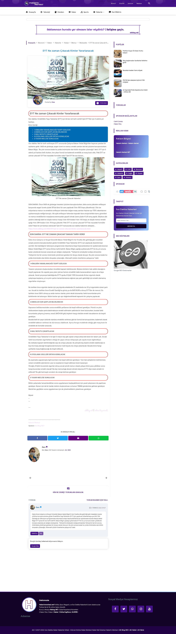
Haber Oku (43, 612)
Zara (43, 447)
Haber (50, 612)
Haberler (120, 173)
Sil (41, 533)
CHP (129, 169)
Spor (119, 177)
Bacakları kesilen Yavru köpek (132, 70)
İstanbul (128, 177)
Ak (66, 450)
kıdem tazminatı (101, 410)
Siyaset (140, 173)
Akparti (119, 169)
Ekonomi (139, 169)
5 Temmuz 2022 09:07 (98, 508)
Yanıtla (34, 533)
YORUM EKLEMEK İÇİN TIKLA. (97, 500)
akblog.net (89, 410)
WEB (68, 450)
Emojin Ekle (35, 546)
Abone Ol (131, 226)
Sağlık (130, 173)
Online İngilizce (65, 612)
